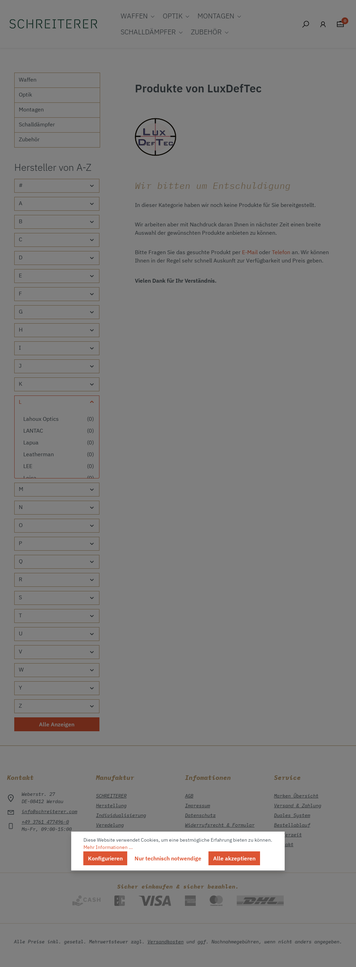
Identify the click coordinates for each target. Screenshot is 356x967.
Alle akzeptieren (234, 858)
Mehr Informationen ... (108, 847)
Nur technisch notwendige (168, 858)
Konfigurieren (105, 858)
